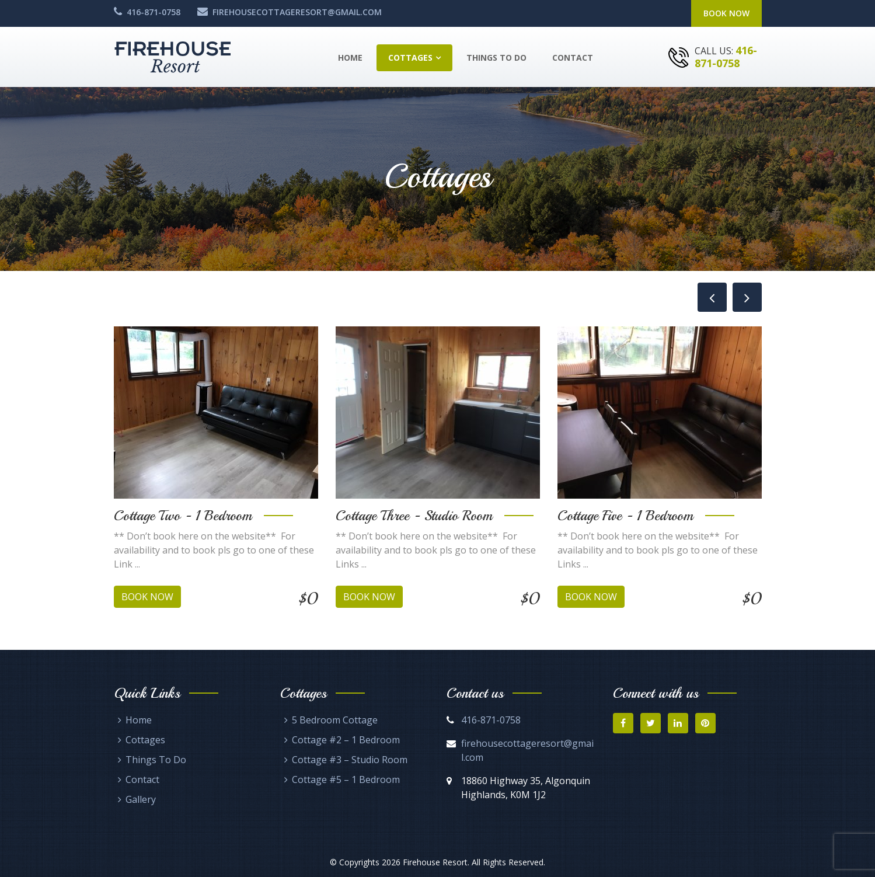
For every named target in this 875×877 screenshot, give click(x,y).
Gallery (141, 799)
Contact (572, 57)
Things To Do (496, 57)
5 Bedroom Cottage (335, 720)
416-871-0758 (153, 12)
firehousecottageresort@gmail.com (297, 12)
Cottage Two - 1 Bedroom (183, 515)
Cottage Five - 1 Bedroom (625, 515)
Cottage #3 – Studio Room (349, 759)
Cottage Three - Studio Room (414, 515)
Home (350, 57)
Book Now (726, 13)
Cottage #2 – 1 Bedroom (346, 739)
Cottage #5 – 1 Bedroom (346, 779)
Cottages (410, 57)
